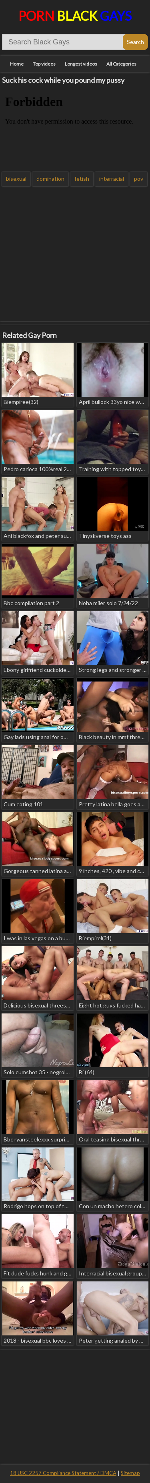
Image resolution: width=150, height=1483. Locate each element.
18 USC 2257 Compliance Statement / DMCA (63, 1473)
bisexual (16, 178)
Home (17, 64)
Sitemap (130, 1473)
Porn (75, 16)
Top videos (44, 64)
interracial (111, 178)
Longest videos (81, 64)
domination (50, 178)
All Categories (121, 64)
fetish (81, 178)
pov (138, 178)
